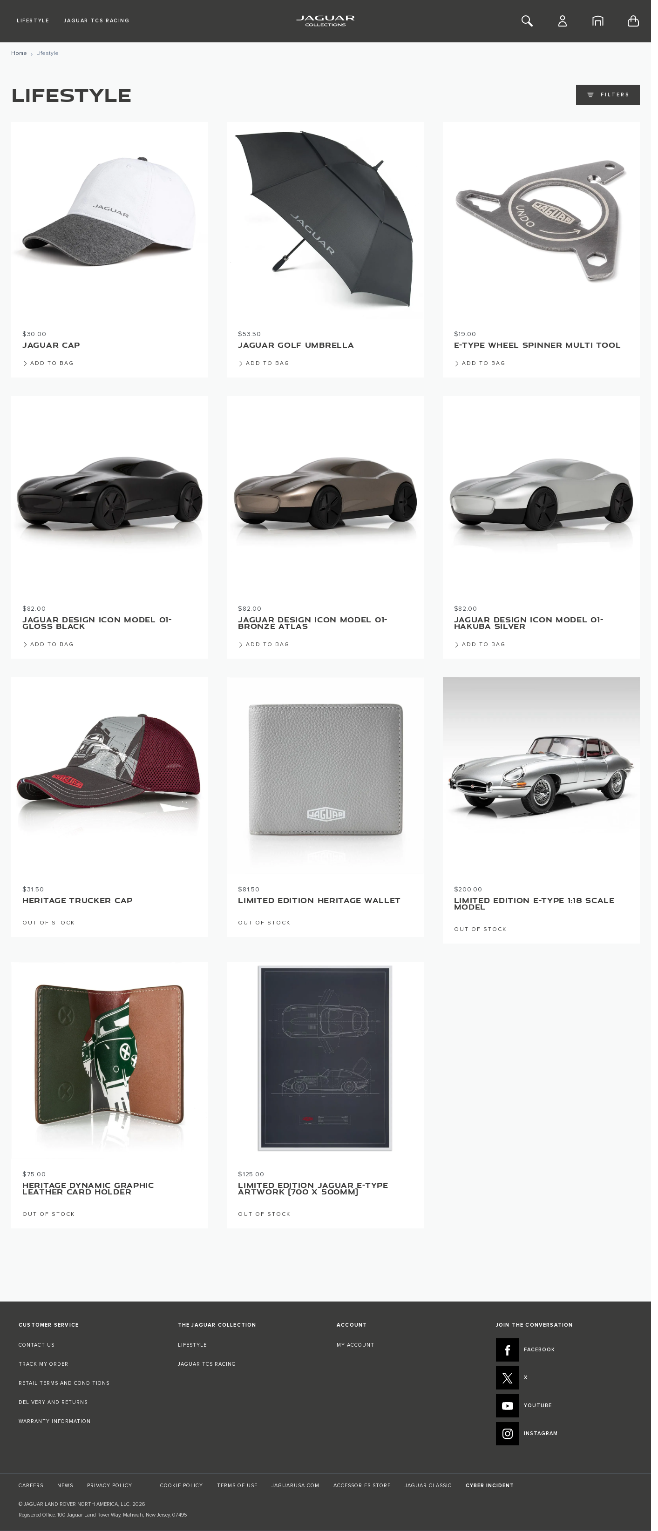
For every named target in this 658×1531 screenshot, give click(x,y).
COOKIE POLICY (181, 1485)
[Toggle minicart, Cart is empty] (633, 21)
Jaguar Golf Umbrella (296, 345)
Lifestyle (33, 20)
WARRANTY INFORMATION (55, 1421)
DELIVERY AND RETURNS (53, 1402)
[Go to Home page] (325, 21)
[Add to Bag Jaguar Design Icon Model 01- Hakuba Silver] (480, 640)
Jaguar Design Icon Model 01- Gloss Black (97, 622)
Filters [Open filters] (608, 95)
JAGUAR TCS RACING (207, 1364)
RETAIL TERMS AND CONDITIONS (64, 1383)
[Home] (598, 21)
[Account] (562, 21)
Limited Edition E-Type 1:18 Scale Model (534, 903)
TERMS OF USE (237, 1485)
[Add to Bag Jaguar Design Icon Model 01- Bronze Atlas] (264, 640)
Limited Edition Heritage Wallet (319, 900)
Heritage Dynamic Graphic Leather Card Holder (88, 1188)
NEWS (65, 1485)
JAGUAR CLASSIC (428, 1485)
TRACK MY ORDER (43, 1364)
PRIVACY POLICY (109, 1485)
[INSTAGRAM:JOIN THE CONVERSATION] (564, 1433)
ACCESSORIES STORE (362, 1485)
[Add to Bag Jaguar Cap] (48, 359)
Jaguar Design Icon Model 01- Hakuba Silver (529, 622)
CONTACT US (36, 1345)
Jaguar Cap (51, 345)
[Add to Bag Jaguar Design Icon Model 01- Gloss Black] (48, 640)
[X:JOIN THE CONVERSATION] (564, 1377)
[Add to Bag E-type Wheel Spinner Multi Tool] (480, 359)
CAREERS (31, 1485)
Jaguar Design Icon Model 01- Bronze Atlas (312, 622)
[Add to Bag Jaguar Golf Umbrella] (264, 359)
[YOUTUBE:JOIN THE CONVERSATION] (564, 1405)
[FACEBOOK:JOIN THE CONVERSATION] (564, 1350)
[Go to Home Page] (19, 53)
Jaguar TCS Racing (96, 20)
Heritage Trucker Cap (77, 900)
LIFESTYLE (192, 1345)
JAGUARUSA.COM (295, 1485)
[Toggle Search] (527, 21)
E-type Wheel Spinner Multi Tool (537, 345)
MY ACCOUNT (355, 1345)
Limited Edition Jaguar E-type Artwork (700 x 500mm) (313, 1188)
